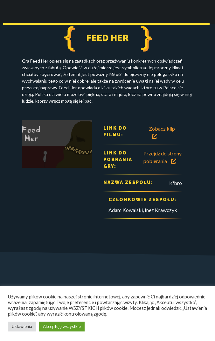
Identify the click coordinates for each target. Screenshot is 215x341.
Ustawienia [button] (22, 326)
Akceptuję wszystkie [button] (62, 326)
